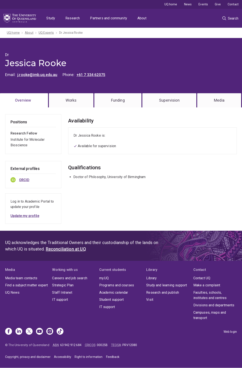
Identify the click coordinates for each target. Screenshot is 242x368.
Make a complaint (206, 285)
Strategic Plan (63, 285)
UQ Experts (46, 32)
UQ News (12, 292)
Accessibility (62, 357)
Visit (149, 300)
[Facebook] (8, 332)
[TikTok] (60, 332)
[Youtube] (39, 332)
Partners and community (108, 18)
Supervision (169, 100)
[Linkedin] (18, 332)
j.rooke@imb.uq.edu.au (37, 74)
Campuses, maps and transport (209, 315)
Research (72, 18)
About (141, 18)
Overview (23, 100)
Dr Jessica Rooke (71, 32)
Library (151, 278)
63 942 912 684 (70, 345)
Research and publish (162, 292)
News (188, 4)
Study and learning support (166, 285)
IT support (60, 300)
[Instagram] (49, 332)
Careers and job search (69, 278)
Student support (111, 300)
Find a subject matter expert (26, 285)
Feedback (112, 357)
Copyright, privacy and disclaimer (28, 357)
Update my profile (25, 216)
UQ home (170, 4)
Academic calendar (113, 292)
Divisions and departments (213, 305)
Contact (233, 4)
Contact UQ (201, 278)
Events (203, 4)
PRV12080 (129, 345)
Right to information (88, 357)
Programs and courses (116, 285)
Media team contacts (21, 278)
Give (218, 4)
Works (71, 100)
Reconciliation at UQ (66, 249)
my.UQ (104, 278)
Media (219, 100)
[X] (29, 332)
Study (50, 18)
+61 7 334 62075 (91, 74)
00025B (102, 345)
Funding (118, 100)
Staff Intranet (62, 292)
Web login (230, 331)
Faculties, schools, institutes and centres (210, 295)
